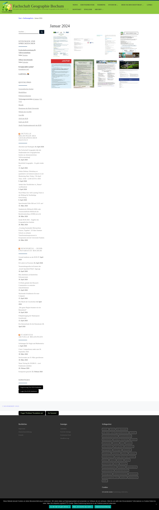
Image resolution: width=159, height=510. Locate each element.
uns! (27, 69)
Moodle (21, 105)
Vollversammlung (24, 52)
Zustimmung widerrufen (120, 491)
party (128, 459)
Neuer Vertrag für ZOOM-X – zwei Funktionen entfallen (30, 364)
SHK (116, 463)
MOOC (120, 459)
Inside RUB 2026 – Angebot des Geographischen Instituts (29, 221)
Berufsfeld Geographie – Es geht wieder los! (31, 164)
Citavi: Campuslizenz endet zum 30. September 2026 (30, 350)
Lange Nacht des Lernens (126, 456)
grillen (125, 452)
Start (20, 18)
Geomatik (127, 449)
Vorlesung (134, 473)
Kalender (25, 62)
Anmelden (63, 427)
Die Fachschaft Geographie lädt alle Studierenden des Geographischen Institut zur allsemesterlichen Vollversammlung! (30, 153)
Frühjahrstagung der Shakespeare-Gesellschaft (29, 317)
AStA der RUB (23, 118)
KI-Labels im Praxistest (26, 263)
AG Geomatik (122, 427)
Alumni (133, 431)
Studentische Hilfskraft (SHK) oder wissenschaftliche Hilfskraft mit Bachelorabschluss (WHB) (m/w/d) (30, 211)
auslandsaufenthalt (110, 434)
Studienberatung (122, 470)
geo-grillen (119, 445)
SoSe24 (122, 466)
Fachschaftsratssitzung (26, 50)
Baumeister (107, 438)
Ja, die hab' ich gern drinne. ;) (60, 507)
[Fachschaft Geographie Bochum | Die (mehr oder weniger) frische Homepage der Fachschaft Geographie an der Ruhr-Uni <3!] (7, 7)
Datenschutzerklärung (25, 430)
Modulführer (23, 92)
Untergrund (107, 473)
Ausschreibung (126, 434)
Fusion (129, 441)
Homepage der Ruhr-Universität (29, 108)
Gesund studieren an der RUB (28, 257)
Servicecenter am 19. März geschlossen (31, 357)
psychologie (107, 463)
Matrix (105, 459)
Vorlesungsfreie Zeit (110, 477)
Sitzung (124, 463)
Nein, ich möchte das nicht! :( (82, 507)
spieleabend (132, 466)
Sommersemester (109, 466)
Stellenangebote (28, 18)
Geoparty (106, 452)
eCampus (36, 99)
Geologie (117, 449)
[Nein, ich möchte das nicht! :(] (156, 504)
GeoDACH (130, 445)
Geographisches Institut (26, 89)
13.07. (105, 427)
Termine (25, 55)
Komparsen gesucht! (25, 372)
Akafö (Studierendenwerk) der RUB (30, 125)
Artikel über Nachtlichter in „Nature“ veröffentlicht (30, 186)
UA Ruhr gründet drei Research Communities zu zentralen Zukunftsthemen (28, 285)
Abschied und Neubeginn (26, 147)
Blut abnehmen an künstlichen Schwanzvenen (28, 276)
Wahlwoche (134, 477)
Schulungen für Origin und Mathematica (31, 343)
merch (113, 459)
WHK (105, 480)
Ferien (116, 441)
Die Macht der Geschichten (27, 302)
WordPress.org (64, 436)
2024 (112, 427)
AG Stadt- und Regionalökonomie (115, 431)
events (134, 438)
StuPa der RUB (23, 122)
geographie (107, 449)
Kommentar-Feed (65, 433)
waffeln (124, 477)
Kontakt (21, 433)
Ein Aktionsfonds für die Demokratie (30, 324)
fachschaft (107, 441)
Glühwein (116, 452)
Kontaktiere (22, 69)
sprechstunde (108, 470)
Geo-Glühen (107, 445)
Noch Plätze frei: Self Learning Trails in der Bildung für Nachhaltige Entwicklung (31, 195)
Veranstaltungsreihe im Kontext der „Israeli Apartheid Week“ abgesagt (30, 267)
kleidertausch (108, 456)
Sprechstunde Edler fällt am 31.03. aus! (31, 203)
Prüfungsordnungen (25, 96)
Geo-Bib (21, 115)
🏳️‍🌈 (24, 74)
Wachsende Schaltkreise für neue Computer (29, 295)
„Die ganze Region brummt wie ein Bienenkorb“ (30, 309)
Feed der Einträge (65, 430)
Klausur (133, 452)
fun (123, 441)
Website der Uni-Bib (25, 112)
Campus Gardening (122, 438)
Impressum (22, 427)
